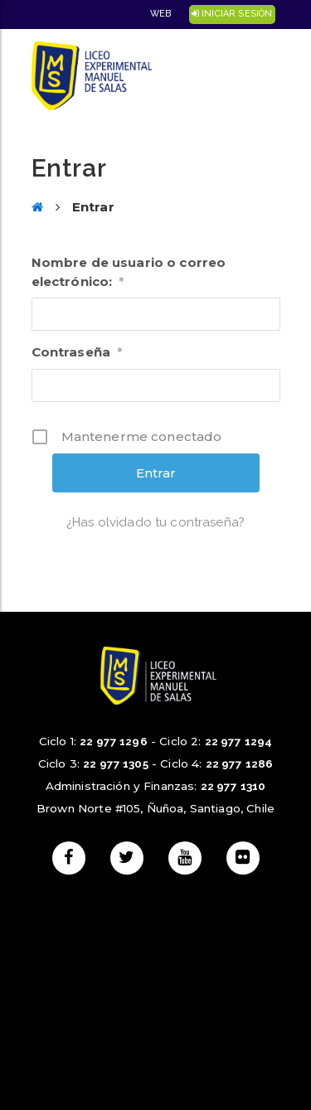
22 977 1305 (115, 763)
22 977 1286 (240, 763)
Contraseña (77, 352)
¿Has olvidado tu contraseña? (155, 522)
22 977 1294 (239, 741)
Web (160, 13)
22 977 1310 (233, 786)
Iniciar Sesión (232, 13)
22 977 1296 (114, 741)
